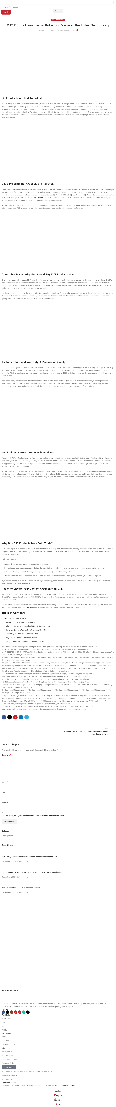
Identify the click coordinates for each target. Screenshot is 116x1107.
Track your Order (8, 1063)
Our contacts (6, 1040)
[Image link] (7, 1000)
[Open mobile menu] (2, 2)
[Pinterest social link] (19, 1012)
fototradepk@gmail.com (11, 1075)
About (4, 1036)
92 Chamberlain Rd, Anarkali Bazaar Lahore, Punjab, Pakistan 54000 (27, 1071)
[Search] (58, 7)
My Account (6, 1018)
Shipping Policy (7, 1055)
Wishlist (4, 1030)
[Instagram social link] (11, 1012)
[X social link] (7, 1012)
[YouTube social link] (15, 1012)
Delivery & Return (8, 1044)
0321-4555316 (7, 1079)
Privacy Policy (7, 1051)
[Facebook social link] (3, 1012)
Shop (3, 1026)
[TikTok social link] (28, 1012)
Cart (3, 1022)
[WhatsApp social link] (24, 1012)
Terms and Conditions (10, 1059)
